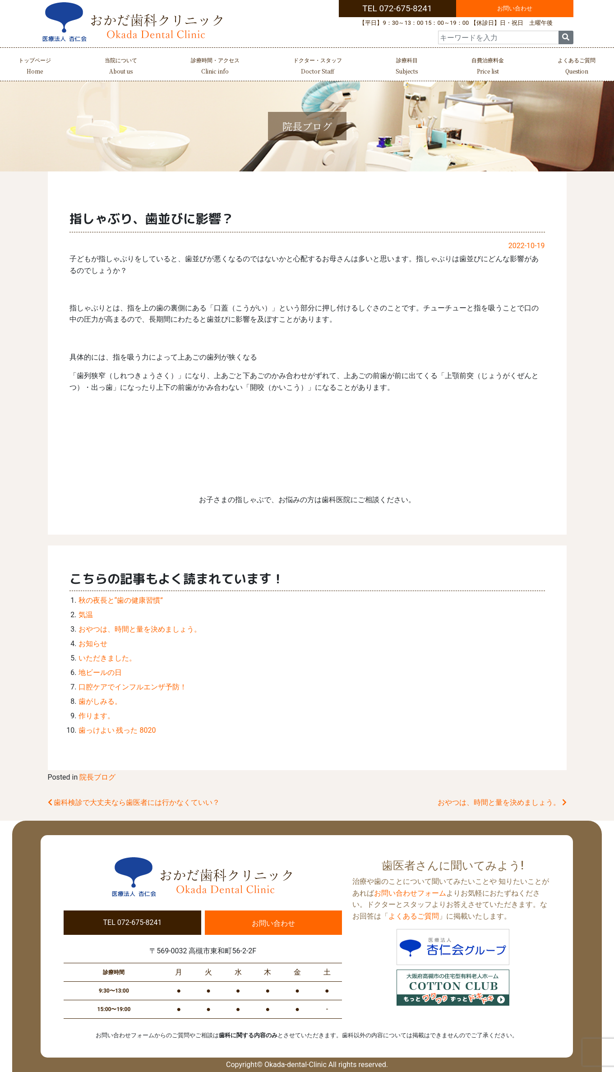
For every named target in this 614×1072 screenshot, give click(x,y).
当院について (121, 67)
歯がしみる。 (100, 701)
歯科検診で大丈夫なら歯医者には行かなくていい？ (134, 802)
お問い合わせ (514, 8)
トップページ (34, 67)
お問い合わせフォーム (410, 893)
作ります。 (96, 716)
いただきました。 (107, 658)
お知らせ (92, 643)
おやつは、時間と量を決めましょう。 (139, 629)
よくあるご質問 (577, 67)
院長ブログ (97, 777)
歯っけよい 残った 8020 (117, 730)
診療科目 (407, 67)
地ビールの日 (100, 672)
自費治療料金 (487, 67)
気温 (85, 614)
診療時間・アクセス (215, 67)
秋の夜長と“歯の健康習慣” (120, 600)
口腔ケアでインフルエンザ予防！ (132, 687)
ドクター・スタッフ (317, 67)
